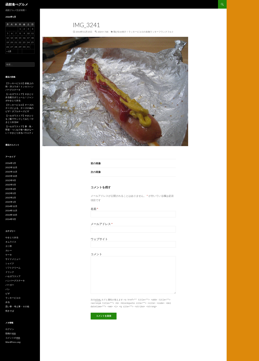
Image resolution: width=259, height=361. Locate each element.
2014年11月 (11, 210)
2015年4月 (10, 189)
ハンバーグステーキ (15, 280)
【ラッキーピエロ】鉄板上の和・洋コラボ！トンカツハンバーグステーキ (19, 86)
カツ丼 (8, 246)
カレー (8, 250)
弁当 (7, 302)
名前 (94, 208)
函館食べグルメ (16, 4)
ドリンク (9, 272)
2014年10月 (11, 214)
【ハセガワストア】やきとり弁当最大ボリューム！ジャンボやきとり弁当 (19, 97)
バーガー (9, 285)
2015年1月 (10, 202)
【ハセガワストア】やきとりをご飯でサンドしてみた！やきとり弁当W (19, 118)
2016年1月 (10, 163)
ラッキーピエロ (13, 297)
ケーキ (8, 254)
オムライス (10, 241)
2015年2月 (10, 197)
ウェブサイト (99, 239)
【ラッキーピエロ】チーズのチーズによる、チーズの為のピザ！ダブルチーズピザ (19, 108)
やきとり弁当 (11, 237)
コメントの (12, 337)
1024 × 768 (102, 31)
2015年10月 (11, 176)
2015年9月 (10, 180)
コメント (96, 254)
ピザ (7, 293)
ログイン (9, 329)
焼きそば (9, 310)
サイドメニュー (13, 259)
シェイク (9, 263)
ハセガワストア (13, 276)
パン (7, 289)
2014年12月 (11, 206)
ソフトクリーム (13, 267)
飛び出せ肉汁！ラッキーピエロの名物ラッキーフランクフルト (143, 31)
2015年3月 (10, 193)
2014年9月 (10, 219)
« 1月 (8, 51)
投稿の (10, 333)
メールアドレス (102, 224)
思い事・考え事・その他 (17, 306)
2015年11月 (11, 171)
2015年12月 (11, 167)
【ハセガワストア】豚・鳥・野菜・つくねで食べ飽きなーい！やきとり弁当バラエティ (19, 129)
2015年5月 (10, 184)
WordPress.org (12, 342)
